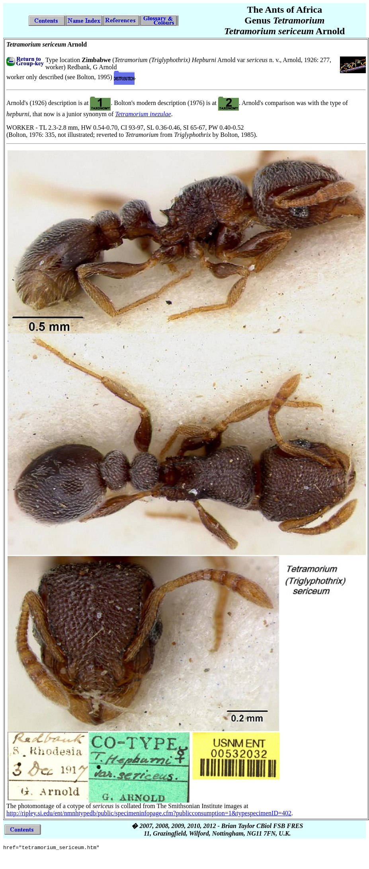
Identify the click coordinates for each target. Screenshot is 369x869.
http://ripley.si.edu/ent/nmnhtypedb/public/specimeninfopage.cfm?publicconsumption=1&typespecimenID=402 (148, 813)
